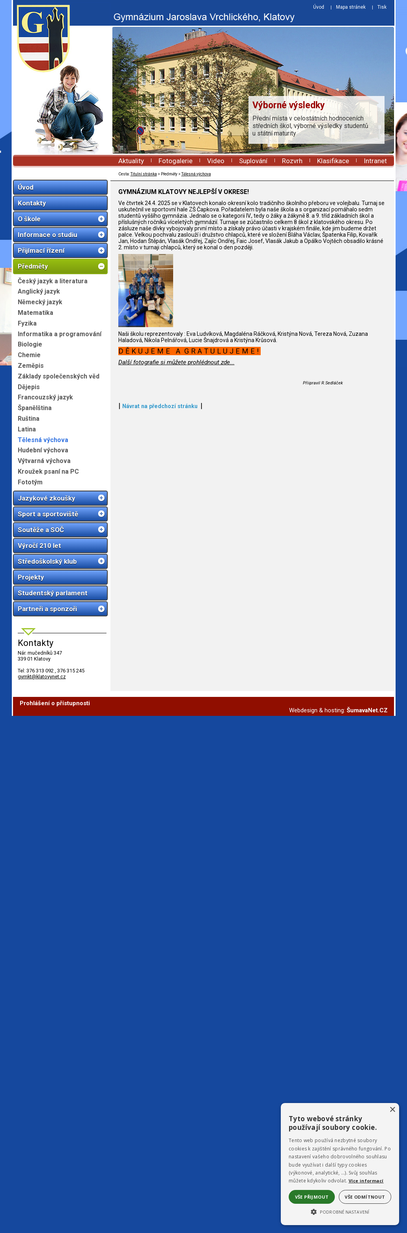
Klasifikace (333, 160)
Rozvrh (292, 160)
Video (215, 160)
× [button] (392, 1110)
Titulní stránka (144, 174)
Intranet (375, 160)
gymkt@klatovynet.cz (42, 677)
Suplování (253, 160)
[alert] (340, 1164)
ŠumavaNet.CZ (367, 713)
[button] (340, 1211)
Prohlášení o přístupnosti (55, 706)
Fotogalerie (175, 160)
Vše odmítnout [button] (365, 1197)
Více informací (366, 1181)
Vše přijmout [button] (312, 1197)
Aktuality (131, 160)
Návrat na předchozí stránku (160, 675)
